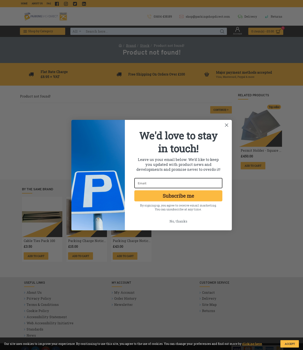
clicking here (252, 344)
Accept (290, 343)
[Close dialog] (226, 125)
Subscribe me (178, 196)
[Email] (178, 183)
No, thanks (178, 221)
